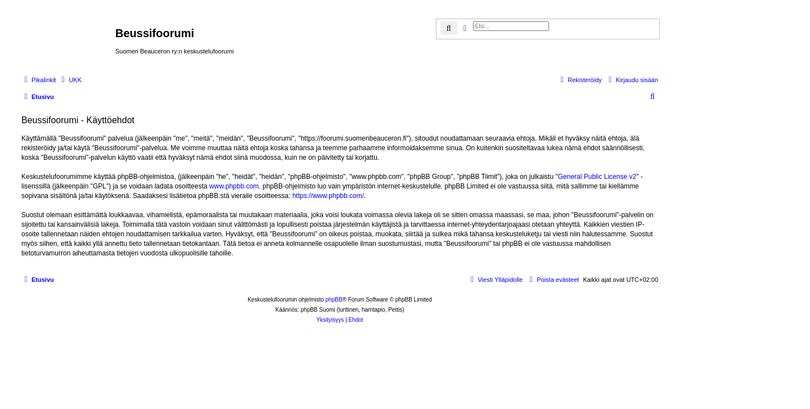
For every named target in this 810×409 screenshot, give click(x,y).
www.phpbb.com (234, 186)
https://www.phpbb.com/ (328, 196)
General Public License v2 (597, 177)
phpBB (334, 299)
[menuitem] (70, 80)
